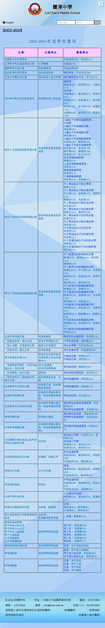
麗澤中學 (62, 7)
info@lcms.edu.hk (53, 605)
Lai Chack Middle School (62, 13)
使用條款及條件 (14, 615)
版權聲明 (69, 610)
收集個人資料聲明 (89, 615)
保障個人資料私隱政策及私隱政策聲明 (27, 610)
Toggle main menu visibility (101, 3)
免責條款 (94, 610)
